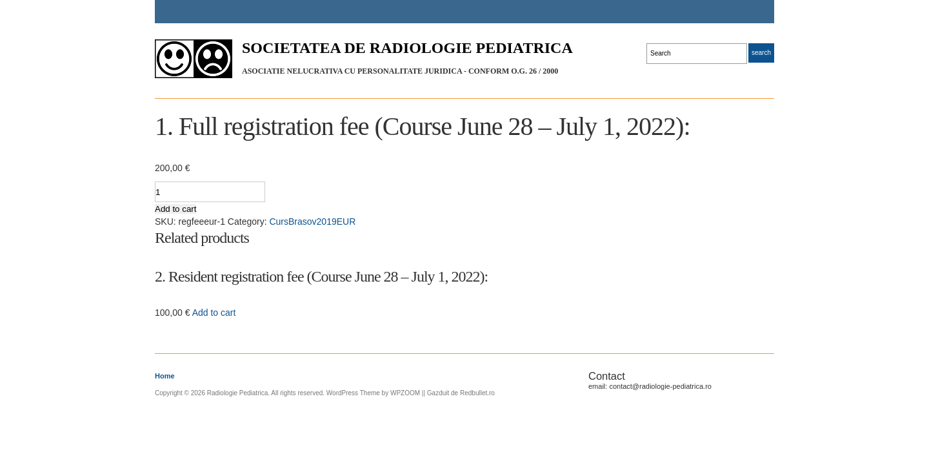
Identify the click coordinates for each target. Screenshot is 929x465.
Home (165, 376)
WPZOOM (405, 393)
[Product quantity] (210, 191)
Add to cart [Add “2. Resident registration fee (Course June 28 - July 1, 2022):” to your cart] (214, 312)
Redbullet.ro (477, 393)
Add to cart (175, 209)
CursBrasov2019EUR (312, 221)
